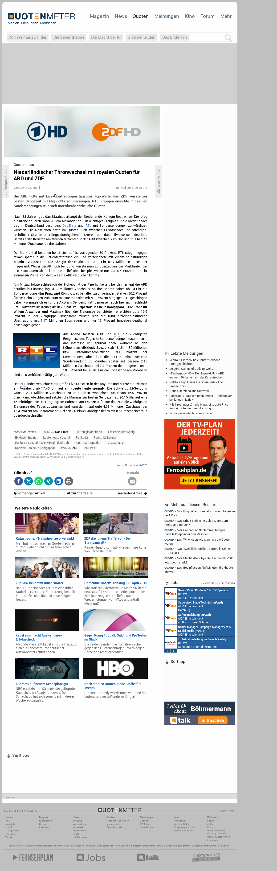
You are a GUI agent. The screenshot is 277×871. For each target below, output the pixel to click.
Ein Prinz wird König (121, 432)
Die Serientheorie (68, 37)
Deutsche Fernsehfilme (204, 845)
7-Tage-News (12, 830)
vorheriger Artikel (29, 493)
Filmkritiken (61, 845)
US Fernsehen (76, 845)
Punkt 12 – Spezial (87, 442)
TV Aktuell (28, 845)
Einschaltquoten (105, 845)
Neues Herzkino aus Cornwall (189, 391)
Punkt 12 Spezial (105, 437)
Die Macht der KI (106, 37)
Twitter (9, 837)
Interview (44, 827)
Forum (207, 16)
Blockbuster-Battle (183, 830)
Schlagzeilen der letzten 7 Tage (190, 413)
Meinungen (166, 16)
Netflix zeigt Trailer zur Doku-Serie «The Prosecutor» (196, 384)
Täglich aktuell (114, 827)
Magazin (99, 16)
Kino (190, 16)
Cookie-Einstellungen (218, 836)
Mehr (226, 16)
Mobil (8, 827)
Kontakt (211, 827)
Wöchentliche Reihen (117, 820)
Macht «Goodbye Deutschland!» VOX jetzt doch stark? (198, 560)
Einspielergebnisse (184, 827)
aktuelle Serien (164, 845)
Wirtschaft (78, 827)
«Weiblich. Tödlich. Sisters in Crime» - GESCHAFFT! (198, 551)
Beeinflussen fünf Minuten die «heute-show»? (199, 569)
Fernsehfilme (148, 845)
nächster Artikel (132, 493)
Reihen (43, 824)
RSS (7, 820)
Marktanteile (113, 824)
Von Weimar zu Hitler (27, 37)
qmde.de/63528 (138, 465)
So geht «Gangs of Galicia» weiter (191, 368)
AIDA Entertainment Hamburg (194, 606)
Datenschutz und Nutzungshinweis (216, 832)
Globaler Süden (141, 37)
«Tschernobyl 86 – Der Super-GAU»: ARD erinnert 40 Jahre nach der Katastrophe (196, 375)
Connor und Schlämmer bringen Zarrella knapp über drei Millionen (194, 532)
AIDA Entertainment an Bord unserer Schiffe (196, 594)
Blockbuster (133, 845)
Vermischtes (79, 824)
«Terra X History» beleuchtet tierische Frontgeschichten (194, 362)
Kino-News (179, 820)
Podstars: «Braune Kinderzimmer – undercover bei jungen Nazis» (200, 398)
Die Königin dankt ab (88, 432)
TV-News (77, 820)
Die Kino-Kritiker (182, 824)
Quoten (141, 16)
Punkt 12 (82, 437)
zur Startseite (80, 493)
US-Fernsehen (80, 837)
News (121, 16)
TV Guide (121, 845)
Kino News (15, 845)
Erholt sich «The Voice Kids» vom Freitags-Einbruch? (196, 522)
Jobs (210, 824)
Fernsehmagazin (44, 845)
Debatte (144, 820)
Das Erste (69, 225)
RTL (88, 225)
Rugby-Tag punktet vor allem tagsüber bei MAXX (199, 513)
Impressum (213, 840)
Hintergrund (45, 820)
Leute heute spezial (56, 437)
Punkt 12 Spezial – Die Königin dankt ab (42, 442)
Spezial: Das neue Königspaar (35, 448)
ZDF (23, 384)
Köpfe (76, 833)
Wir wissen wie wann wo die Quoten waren (197, 541)
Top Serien (223, 845)
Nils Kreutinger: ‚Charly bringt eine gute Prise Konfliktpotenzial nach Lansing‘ (198, 406)
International (80, 830)
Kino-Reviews (147, 827)
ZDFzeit (89, 448)
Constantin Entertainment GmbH (195, 643)
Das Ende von (174, 37)
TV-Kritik (144, 824)
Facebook (10, 833)
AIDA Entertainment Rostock (198, 630)
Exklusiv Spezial (26, 437)
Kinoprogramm (182, 845)
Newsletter (10, 824)
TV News (90, 845)
